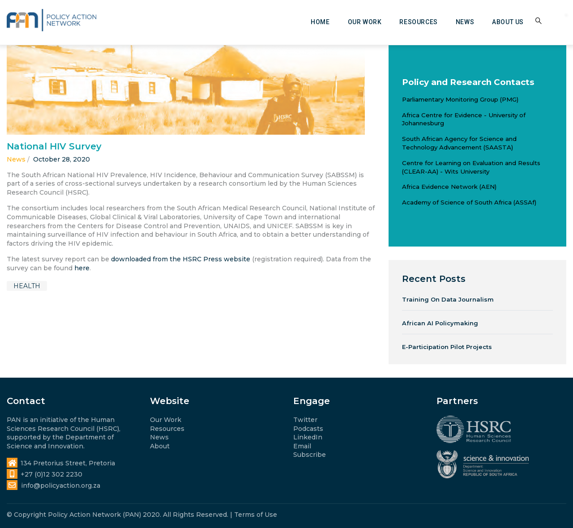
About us (508, 22)
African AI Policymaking (440, 323)
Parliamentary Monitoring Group (450, 99)
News (465, 22)
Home (320, 22)
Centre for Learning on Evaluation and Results (471, 162)
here (82, 268)
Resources (418, 22)
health (26, 286)
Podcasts (308, 429)
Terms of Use (255, 515)
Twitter (305, 420)
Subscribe (309, 455)
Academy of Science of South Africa (457, 202)
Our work (365, 22)
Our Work (165, 420)
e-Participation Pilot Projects (447, 346)
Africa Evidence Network (440, 186)
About (160, 446)
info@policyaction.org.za (53, 485)
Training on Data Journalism (448, 299)
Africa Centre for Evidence (442, 115)
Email (302, 446)
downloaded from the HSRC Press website (180, 259)
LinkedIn (307, 437)
